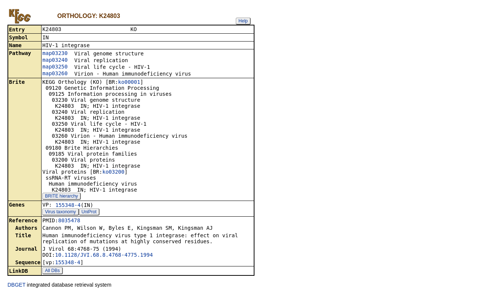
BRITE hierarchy (61, 196)
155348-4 (67, 206)
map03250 (54, 67)
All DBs (52, 271)
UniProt (89, 212)
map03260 (54, 74)
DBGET (16, 286)
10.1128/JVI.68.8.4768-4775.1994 (104, 256)
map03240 (54, 61)
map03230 (54, 54)
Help (243, 21)
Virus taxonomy (60, 212)
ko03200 (113, 173)
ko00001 (129, 83)
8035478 (69, 221)
